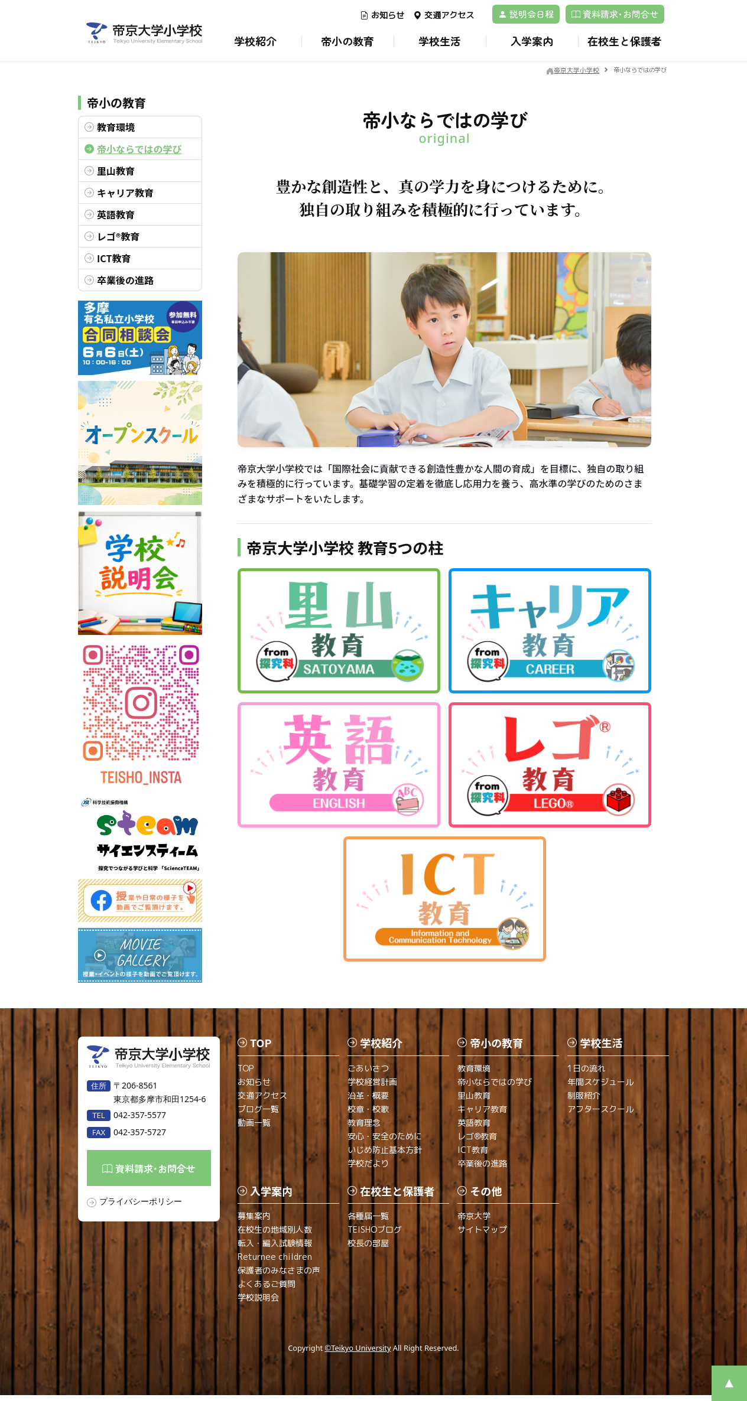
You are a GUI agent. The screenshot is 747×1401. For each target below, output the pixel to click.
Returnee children (275, 1262)
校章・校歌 (368, 1114)
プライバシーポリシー (140, 1207)
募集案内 (254, 1221)
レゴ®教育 (118, 236)
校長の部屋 (368, 1249)
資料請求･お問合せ (614, 14)
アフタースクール (600, 1114)
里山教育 (116, 171)
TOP (246, 1073)
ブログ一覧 (258, 1114)
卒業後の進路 (125, 280)
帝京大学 (474, 1221)
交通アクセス (443, 15)
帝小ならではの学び (139, 149)
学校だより (368, 1168)
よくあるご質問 (266, 1289)
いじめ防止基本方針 (384, 1155)
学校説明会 (258, 1303)
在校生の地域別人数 (275, 1235)
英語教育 (116, 214)
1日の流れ (586, 1073)
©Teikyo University (358, 1353)
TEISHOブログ (374, 1235)
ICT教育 (114, 258)
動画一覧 (254, 1127)
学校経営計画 (372, 1087)
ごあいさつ (368, 1073)
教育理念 (364, 1127)
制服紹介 (583, 1100)
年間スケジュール (600, 1087)
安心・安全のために (384, 1141)
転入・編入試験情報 (275, 1249)
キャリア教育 (125, 192)
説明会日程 (526, 14)
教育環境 (116, 127)
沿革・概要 (368, 1100)
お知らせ (382, 15)
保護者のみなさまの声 (279, 1276)
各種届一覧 (368, 1221)
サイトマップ (482, 1235)
